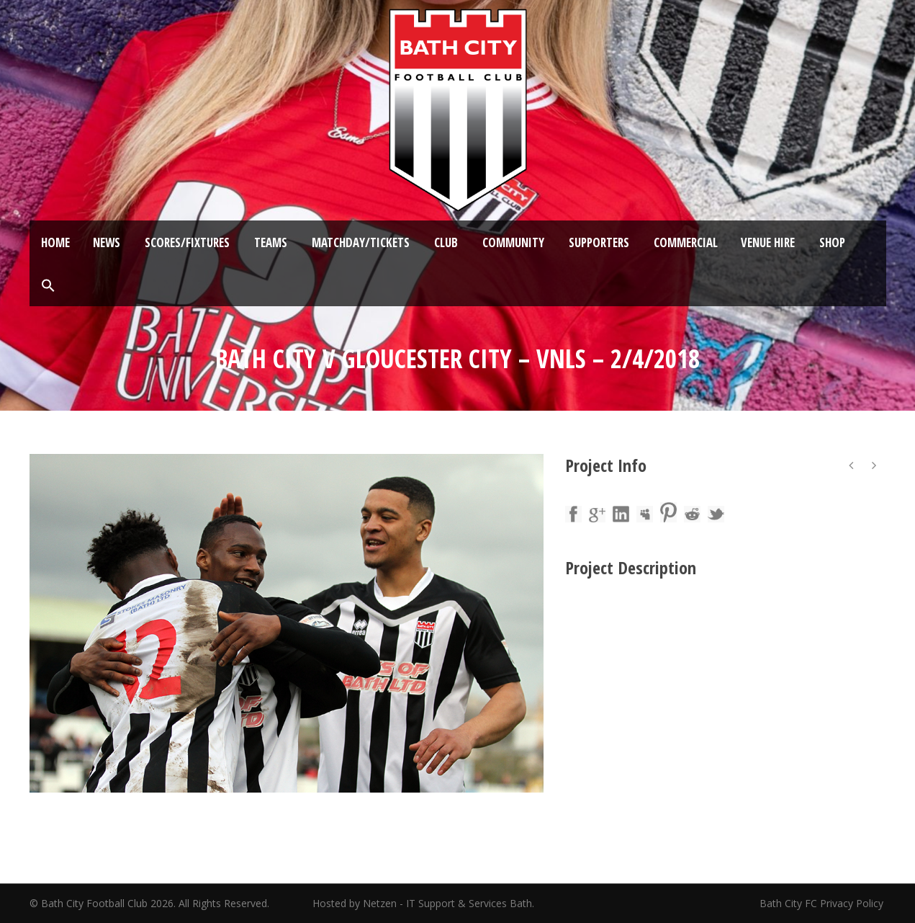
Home (55, 242)
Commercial (686, 242)
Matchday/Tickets (361, 242)
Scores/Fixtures (187, 242)
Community (513, 242)
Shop (832, 242)
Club (446, 242)
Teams (270, 242)
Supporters (599, 242)
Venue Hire (768, 242)
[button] (48, 286)
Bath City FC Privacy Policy (823, 903)
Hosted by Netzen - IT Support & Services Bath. (423, 903)
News (106, 242)
